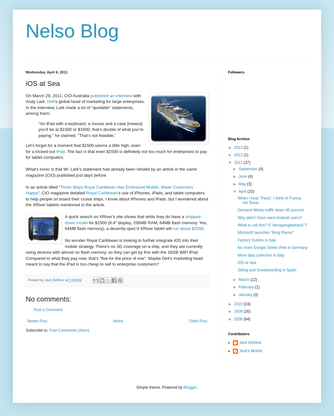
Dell (51, 101)
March (245, 279)
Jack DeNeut (250, 342)
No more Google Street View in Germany (273, 247)
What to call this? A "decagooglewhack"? (272, 225)
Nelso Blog (72, 31)
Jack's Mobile (250, 351)
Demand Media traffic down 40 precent (271, 210)
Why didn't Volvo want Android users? (270, 218)
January (246, 295)
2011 (239, 162)
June (243, 176)
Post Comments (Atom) (69, 330)
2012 (239, 155)
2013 (239, 147)
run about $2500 (188, 228)
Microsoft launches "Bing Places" (266, 232)
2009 (239, 311)
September (249, 169)
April (243, 191)
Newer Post (37, 321)
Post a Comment (48, 310)
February (247, 287)
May (243, 184)
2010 (239, 304)
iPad (60, 151)
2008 (239, 319)
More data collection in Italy (261, 255)
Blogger (190, 387)
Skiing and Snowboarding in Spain (267, 270)
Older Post (198, 321)
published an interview (112, 95)
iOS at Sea (247, 262)
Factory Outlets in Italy (257, 240)
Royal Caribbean (102, 193)
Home (118, 321)
